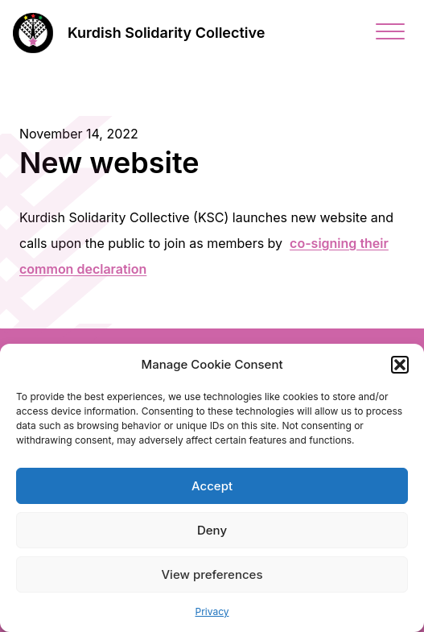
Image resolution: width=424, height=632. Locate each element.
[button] (400, 365)
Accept (212, 486)
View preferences (211, 574)
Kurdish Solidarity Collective (166, 32)
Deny (212, 530)
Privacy (212, 611)
